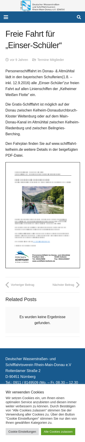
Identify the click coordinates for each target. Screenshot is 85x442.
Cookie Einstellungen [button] (22, 431)
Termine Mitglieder (50, 60)
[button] (6, 17)
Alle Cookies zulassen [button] (58, 431)
